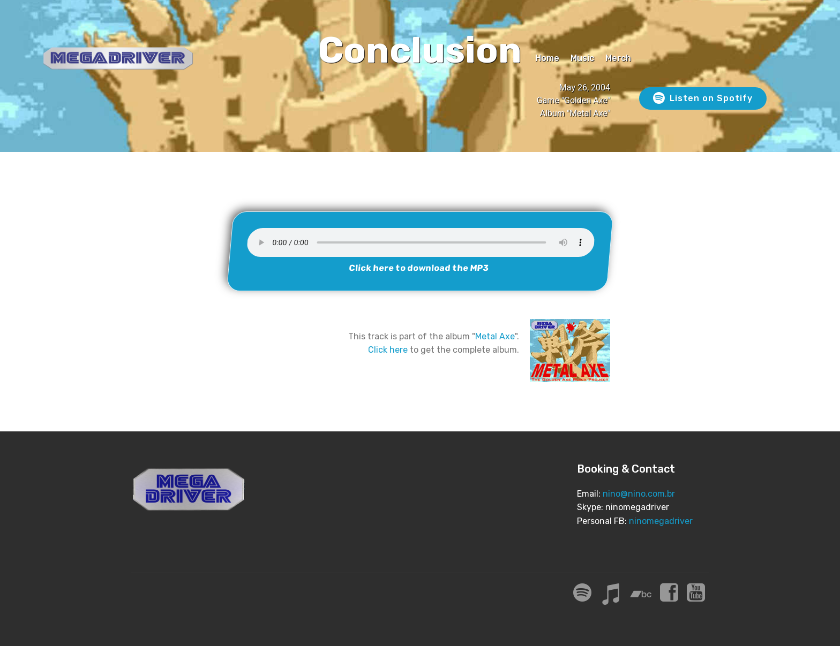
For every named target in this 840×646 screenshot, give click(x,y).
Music (582, 58)
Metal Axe (495, 336)
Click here (388, 350)
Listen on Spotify (703, 98)
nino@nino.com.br (639, 494)
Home (547, 58)
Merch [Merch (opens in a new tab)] (618, 58)
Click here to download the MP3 (419, 268)
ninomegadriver (661, 521)
